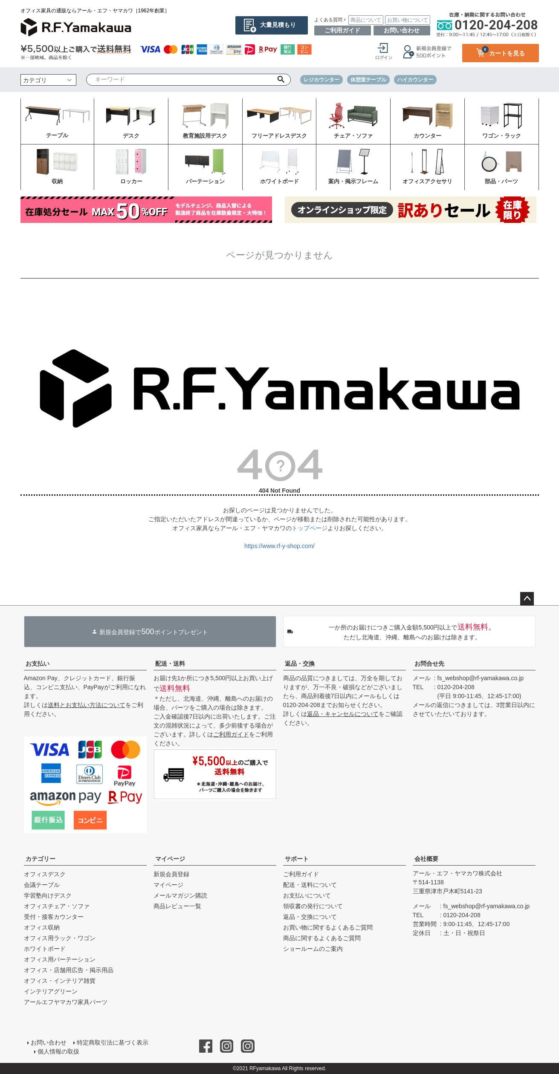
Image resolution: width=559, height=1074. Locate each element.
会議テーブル (42, 884)
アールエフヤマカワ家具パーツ (65, 1002)
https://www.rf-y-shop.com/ (279, 546)
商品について (365, 20)
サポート (297, 858)
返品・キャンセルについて (343, 713)
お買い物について (407, 20)
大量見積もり (278, 24)
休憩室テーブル (368, 80)
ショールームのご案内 (313, 948)
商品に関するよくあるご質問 (322, 938)
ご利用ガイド (342, 30)
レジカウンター (321, 80)
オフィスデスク (45, 874)
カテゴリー (40, 858)
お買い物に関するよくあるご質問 (328, 927)
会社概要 (426, 858)
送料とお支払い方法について (86, 705)
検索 (280, 80)
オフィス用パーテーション (60, 959)
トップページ (309, 528)
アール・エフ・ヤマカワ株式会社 (457, 873)
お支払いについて (307, 895)
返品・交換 (300, 663)
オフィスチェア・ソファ (57, 906)
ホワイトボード (45, 948)
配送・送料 (170, 663)
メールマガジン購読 (180, 895)
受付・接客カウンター (54, 916)
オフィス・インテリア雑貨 (60, 980)
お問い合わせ (402, 30)
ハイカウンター (415, 80)
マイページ (170, 858)
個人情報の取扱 (58, 1051)
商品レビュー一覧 (177, 906)
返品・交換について (310, 916)
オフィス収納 (42, 927)
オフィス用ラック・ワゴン (60, 938)
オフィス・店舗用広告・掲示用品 (68, 970)
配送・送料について (310, 884)
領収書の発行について (313, 906)
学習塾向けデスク (48, 895)
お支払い (37, 663)
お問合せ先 (429, 663)
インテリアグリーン (51, 991)
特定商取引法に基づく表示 (112, 1042)
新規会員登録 (171, 874)
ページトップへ (527, 599)
